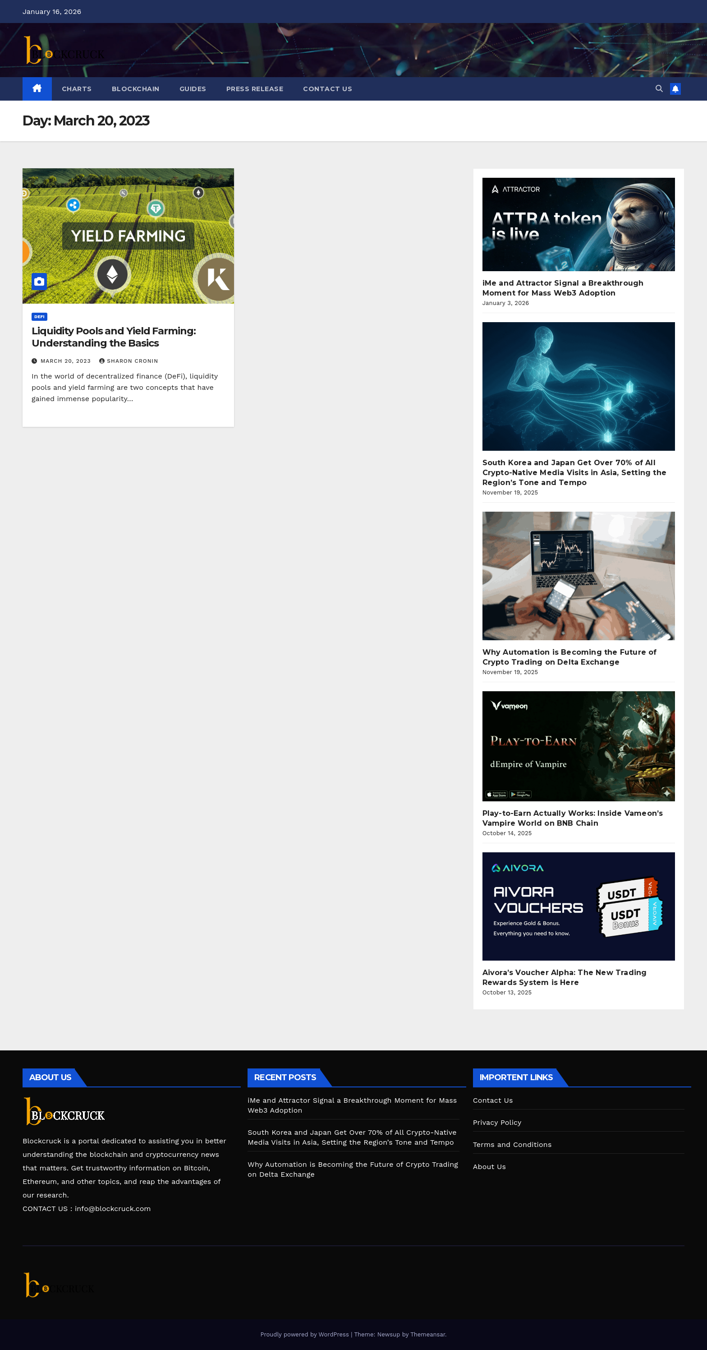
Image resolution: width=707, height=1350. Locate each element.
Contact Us (327, 89)
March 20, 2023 (67, 361)
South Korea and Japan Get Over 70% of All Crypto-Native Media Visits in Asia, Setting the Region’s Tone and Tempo (574, 472)
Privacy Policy (497, 1122)
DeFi (39, 316)
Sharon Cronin (128, 361)
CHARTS (77, 89)
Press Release (255, 89)
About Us (489, 1166)
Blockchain (136, 89)
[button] (659, 88)
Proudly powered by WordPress (305, 1334)
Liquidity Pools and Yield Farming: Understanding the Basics (114, 337)
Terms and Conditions (512, 1144)
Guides (193, 89)
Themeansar (427, 1334)
